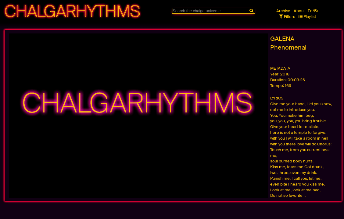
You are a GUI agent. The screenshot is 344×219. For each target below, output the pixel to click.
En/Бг (313, 10)
